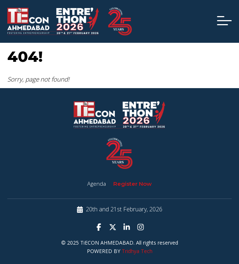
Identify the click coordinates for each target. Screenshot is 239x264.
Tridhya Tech (137, 251)
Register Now (132, 183)
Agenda (96, 183)
